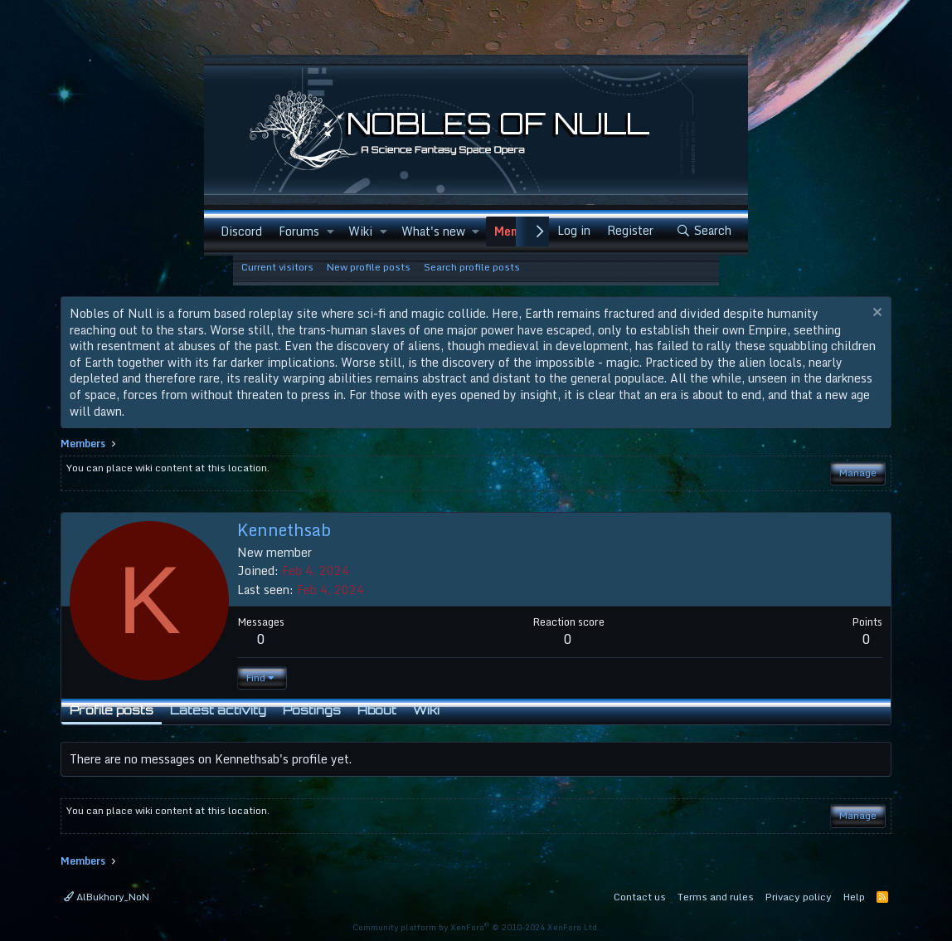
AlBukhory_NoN (106, 896)
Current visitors (277, 267)
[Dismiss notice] (875, 314)
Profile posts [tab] (111, 710)
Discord (241, 231)
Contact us (640, 896)
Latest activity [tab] (218, 710)
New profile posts (368, 267)
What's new (433, 231)
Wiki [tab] (426, 710)
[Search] (704, 231)
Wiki (360, 231)
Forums (299, 231)
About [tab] (376, 710)
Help (854, 896)
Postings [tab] (312, 710)
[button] (330, 231)
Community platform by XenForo (476, 927)
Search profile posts (472, 267)
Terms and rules (716, 896)
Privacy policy (798, 896)
